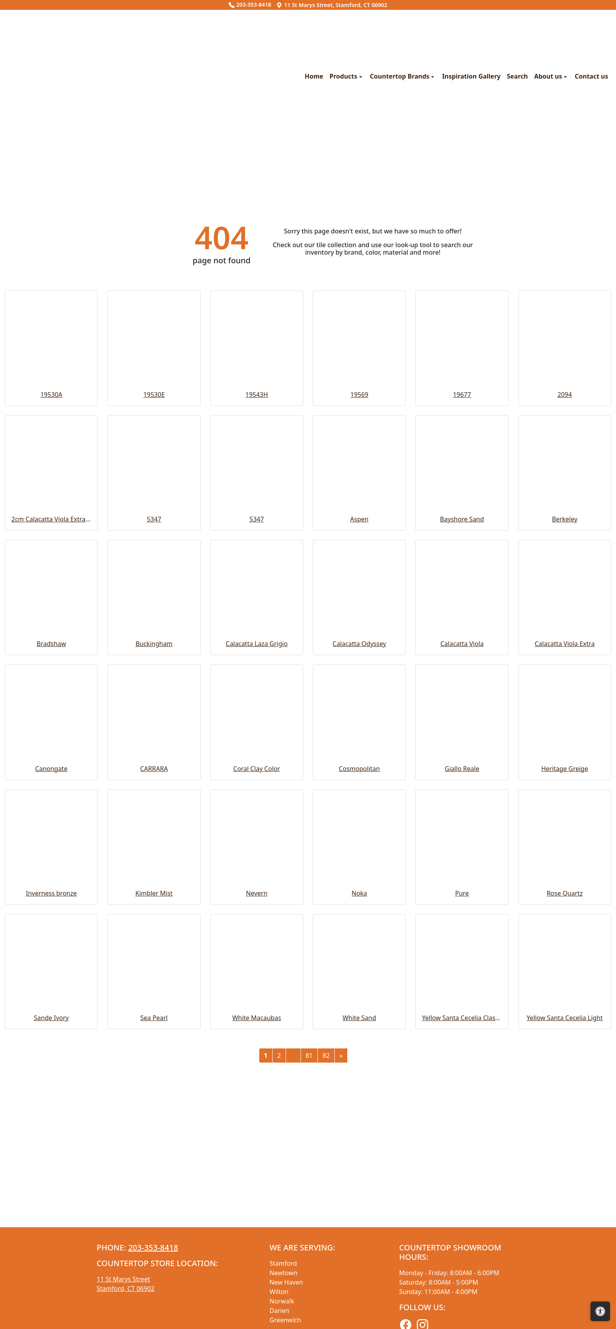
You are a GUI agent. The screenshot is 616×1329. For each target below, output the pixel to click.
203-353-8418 (250, 4)
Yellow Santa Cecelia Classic (462, 1182)
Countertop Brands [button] (252, 153)
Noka (359, 1058)
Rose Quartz (564, 1058)
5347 (154, 683)
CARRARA (154, 933)
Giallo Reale (462, 933)
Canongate (51, 933)
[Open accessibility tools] (600, 1311)
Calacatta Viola (462, 808)
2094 (564, 559)
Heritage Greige (564, 933)
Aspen (359, 683)
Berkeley (565, 683)
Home (165, 153)
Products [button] (196, 153)
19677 (462, 559)
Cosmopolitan (359, 933)
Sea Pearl (153, 1182)
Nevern (257, 1058)
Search (368, 153)
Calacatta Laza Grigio (257, 808)
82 (326, 1220)
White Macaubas (256, 1182)
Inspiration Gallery (323, 153)
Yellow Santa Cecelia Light (565, 1182)
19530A (51, 559)
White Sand (359, 1182)
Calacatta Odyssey (359, 808)
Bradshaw (51, 808)
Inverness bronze (51, 1058)
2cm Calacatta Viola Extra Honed (51, 683)
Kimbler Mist (154, 1058)
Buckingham (154, 808)
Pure (462, 1058)
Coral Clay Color (256, 933)
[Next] (341, 1220)
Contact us (443, 153)
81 (309, 1220)
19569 (359, 559)
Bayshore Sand (462, 683)
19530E (154, 559)
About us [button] (400, 153)
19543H (257, 559)
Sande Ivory (51, 1182)
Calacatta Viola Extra (565, 808)
